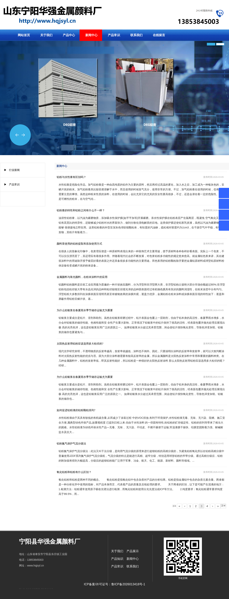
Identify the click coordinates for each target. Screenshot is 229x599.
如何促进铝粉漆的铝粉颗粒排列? (76, 410)
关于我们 (46, 35)
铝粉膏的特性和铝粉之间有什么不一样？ (81, 210)
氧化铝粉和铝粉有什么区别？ (74, 472)
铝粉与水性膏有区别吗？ (71, 177)
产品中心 (69, 35)
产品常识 (114, 35)
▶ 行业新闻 (12, 169)
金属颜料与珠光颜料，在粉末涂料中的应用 (82, 277)
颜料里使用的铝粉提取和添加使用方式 (79, 243)
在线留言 (159, 35)
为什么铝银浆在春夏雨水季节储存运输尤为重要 (85, 310)
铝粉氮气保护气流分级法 (71, 443)
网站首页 (24, 35)
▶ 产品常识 (12, 184)
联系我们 (136, 35)
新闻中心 (91, 35)
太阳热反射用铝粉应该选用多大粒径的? (80, 343)
